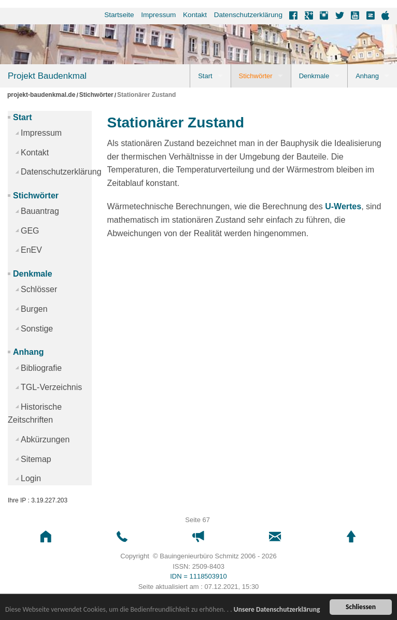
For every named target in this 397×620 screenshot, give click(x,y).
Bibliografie (41, 368)
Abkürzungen (45, 439)
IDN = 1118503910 (198, 576)
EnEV (31, 250)
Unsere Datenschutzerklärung (277, 609)
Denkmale (314, 76)
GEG (30, 230)
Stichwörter (256, 76)
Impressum (158, 15)
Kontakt (195, 15)
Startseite (119, 15)
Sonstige (37, 328)
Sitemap (36, 459)
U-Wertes (343, 206)
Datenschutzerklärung (248, 15)
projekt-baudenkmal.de (41, 95)
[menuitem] (115, 15)
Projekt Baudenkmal (47, 76)
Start (205, 76)
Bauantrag (40, 211)
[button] (46, 537)
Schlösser (39, 289)
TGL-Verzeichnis (51, 387)
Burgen (34, 309)
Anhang (367, 76)
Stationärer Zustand (146, 95)
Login (31, 478)
